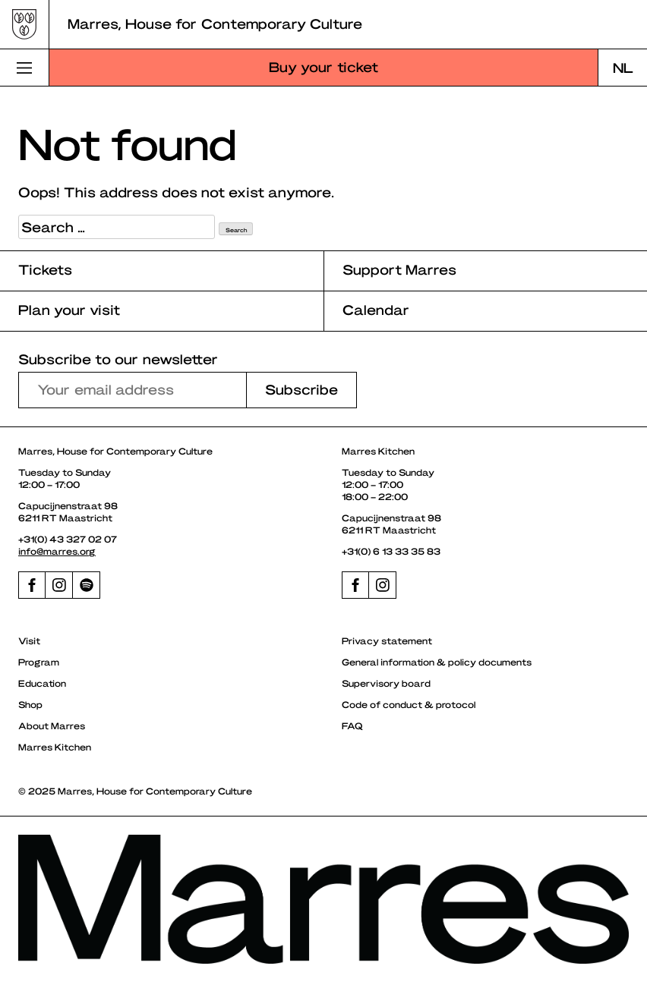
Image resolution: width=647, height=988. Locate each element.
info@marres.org (57, 551)
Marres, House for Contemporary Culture (215, 23)
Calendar (375, 309)
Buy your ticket (323, 66)
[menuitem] (622, 67)
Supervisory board (386, 683)
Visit (29, 640)
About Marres (51, 725)
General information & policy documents (437, 661)
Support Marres (399, 269)
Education (42, 683)
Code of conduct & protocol (408, 704)
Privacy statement (387, 640)
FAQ (352, 725)
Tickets (45, 269)
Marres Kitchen (54, 746)
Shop (30, 704)
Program (38, 661)
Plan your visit (69, 309)
